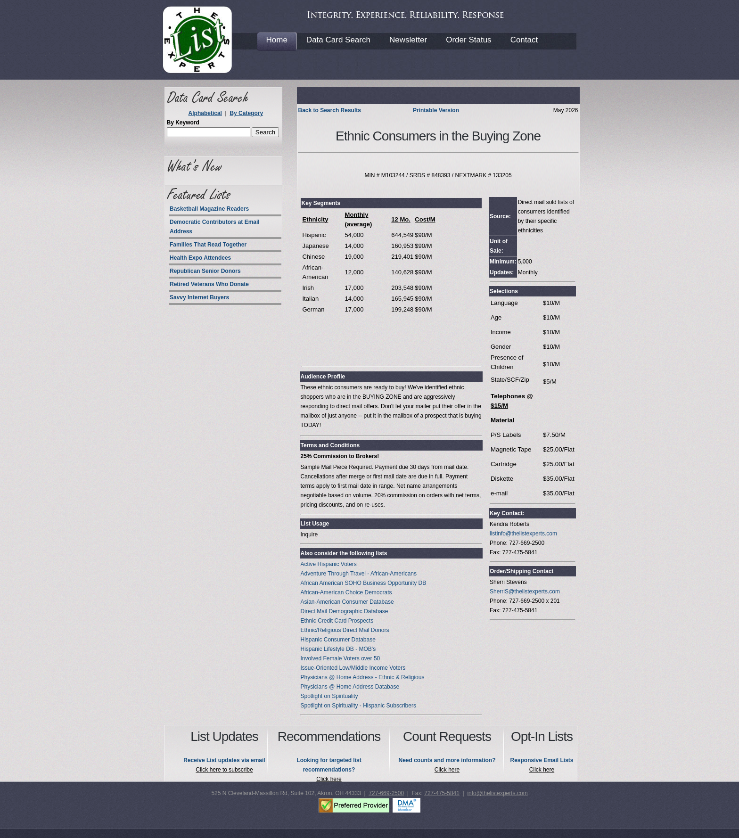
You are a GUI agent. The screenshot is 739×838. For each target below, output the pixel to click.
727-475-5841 (442, 793)
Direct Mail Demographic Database (344, 611)
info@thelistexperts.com (497, 793)
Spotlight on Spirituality (329, 696)
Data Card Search (338, 39)
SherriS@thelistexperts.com (525, 591)
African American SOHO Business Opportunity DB (363, 583)
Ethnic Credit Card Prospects (336, 620)
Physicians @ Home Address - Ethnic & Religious (362, 677)
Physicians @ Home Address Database (349, 686)
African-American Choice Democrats (346, 592)
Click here (328, 779)
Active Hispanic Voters (328, 564)
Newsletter (408, 39)
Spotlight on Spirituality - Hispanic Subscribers (358, 705)
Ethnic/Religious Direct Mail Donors (344, 630)
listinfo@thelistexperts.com (523, 533)
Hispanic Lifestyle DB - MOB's (338, 649)
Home (276, 39)
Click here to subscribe (224, 769)
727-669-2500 (386, 793)
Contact (524, 39)
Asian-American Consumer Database (347, 602)
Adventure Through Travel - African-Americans (358, 573)
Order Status (468, 39)
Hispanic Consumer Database (337, 639)
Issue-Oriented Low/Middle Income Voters (352, 668)
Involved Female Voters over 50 (340, 658)
